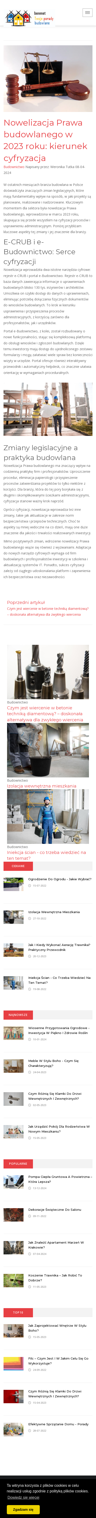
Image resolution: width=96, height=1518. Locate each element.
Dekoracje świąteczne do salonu (54, 1209)
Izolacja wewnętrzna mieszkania (41, 786)
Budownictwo (14, 167)
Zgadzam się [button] (23, 1509)
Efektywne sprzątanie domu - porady (58, 1424)
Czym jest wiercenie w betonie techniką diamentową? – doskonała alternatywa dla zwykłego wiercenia (45, 713)
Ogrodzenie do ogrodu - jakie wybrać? (60, 879)
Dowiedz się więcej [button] (23, 1497)
